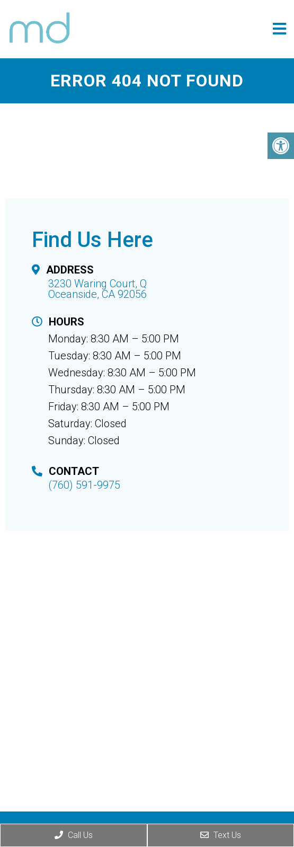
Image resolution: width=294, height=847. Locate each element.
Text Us (220, 835)
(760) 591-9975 (84, 485)
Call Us (74, 835)
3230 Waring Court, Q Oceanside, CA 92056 (97, 288)
